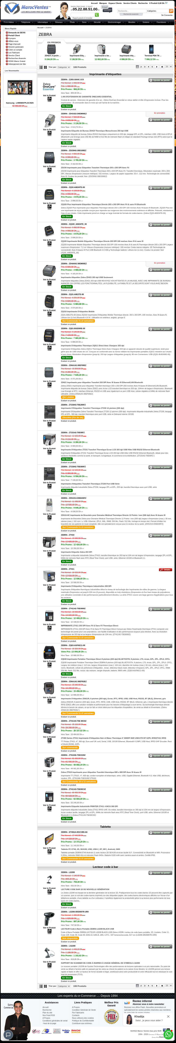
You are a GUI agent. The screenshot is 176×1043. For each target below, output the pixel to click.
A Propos (76, 1007)
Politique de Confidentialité (83, 1021)
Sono (84, 22)
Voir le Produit (49, 95)
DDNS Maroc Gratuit (16, 61)
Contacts (75, 1015)
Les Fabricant (14, 53)
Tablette (105, 826)
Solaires (146, 22)
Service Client (14, 55)
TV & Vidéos (9, 22)
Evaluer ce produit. (68, 109)
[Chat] (8, 1035)
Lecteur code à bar (105, 867)
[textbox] (131, 11)
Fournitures (161, 22)
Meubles (131, 22)
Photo (72, 22)
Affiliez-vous (13, 41)
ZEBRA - (72, 79)
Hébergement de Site (17, 64)
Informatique (43, 22)
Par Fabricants (78, 1013)
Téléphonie (25, 22)
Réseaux (59, 22)
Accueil (40, 28)
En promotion (159, 113)
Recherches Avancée (17, 58)
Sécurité (97, 22)
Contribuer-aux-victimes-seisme (82, 1024)
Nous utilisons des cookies (83, 1018)
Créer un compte (15, 50)
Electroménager (114, 22)
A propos (12, 38)
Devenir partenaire (16, 47)
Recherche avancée (131, 14)
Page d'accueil (14, 44)
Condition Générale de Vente (84, 1010)
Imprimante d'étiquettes (105, 74)
